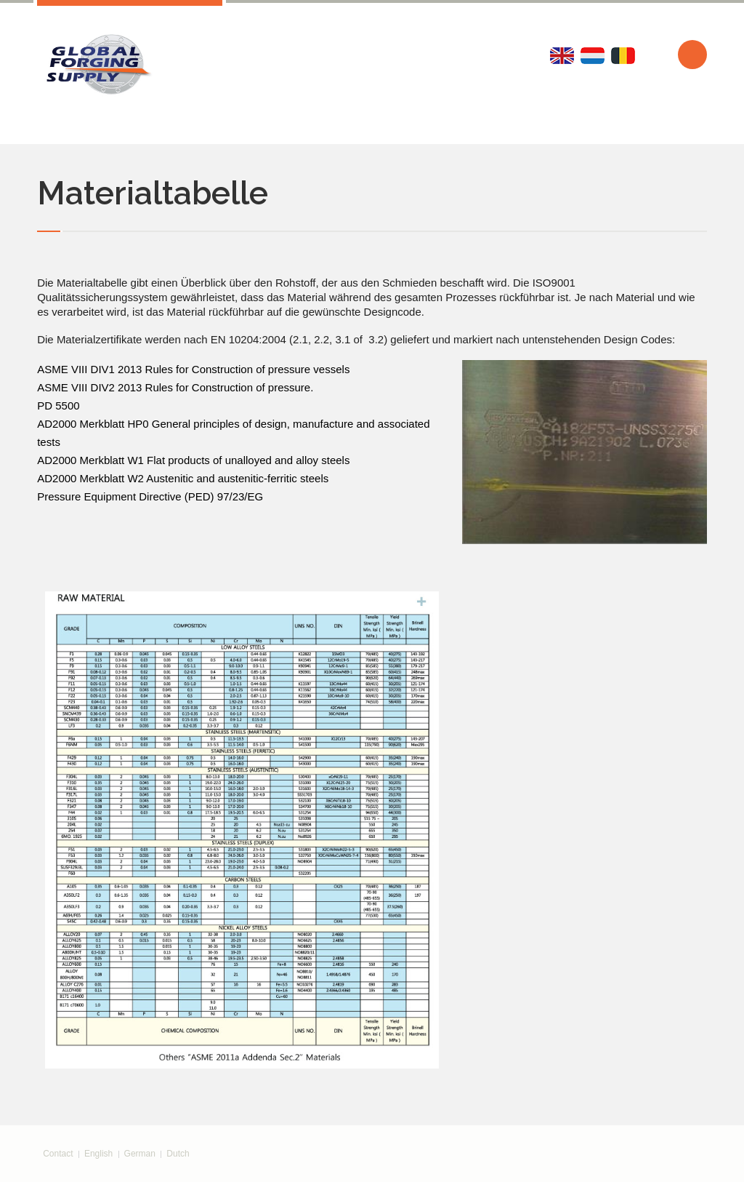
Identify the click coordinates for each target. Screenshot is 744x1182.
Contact (58, 1154)
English (98, 1154)
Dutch (177, 1154)
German (139, 1154)
